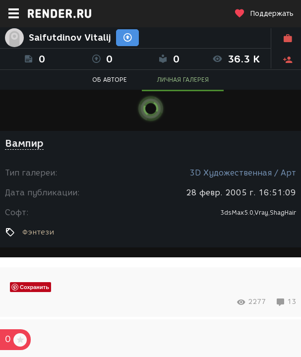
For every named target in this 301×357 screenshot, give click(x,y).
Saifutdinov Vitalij (70, 37)
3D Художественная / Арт (242, 173)
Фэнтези (38, 232)
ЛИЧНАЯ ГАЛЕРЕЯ (183, 79)
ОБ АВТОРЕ (109, 79)
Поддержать (264, 13)
